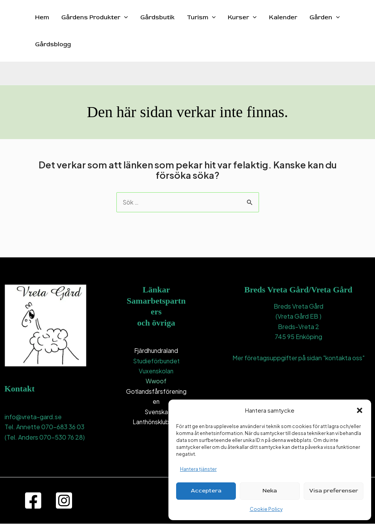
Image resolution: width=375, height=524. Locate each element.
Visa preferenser (333, 490)
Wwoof (156, 381)
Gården (324, 17)
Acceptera (206, 490)
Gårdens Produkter (94, 17)
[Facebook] (33, 501)
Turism (201, 17)
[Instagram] (64, 501)
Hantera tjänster (198, 469)
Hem (42, 17)
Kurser (242, 17)
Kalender (283, 17)
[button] (359, 410)
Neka (269, 490)
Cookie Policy (266, 509)
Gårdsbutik (157, 17)
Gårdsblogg (53, 44)
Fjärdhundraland (156, 351)
